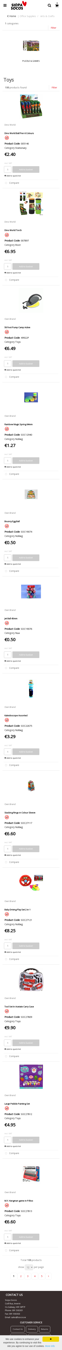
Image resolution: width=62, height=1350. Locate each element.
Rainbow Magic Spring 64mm (18, 424)
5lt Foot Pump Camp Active (17, 327)
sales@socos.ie (18, 1317)
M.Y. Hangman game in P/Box (18, 1200)
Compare (11, 183)
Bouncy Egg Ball (12, 521)
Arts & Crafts (47, 16)
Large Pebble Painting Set (17, 1103)
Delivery (32, 1329)
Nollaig (19, 439)
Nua (17, 633)
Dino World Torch (13, 230)
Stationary (20, 147)
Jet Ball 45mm (10, 618)
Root (18, 244)
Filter (53, 27)
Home (11, 16)
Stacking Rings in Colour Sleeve (19, 812)
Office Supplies (28, 16)
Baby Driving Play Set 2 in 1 (17, 909)
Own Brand (10, 318)
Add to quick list (12, 175)
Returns (44, 1329)
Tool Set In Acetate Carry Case (19, 1006)
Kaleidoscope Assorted (15, 715)
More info (50, 1346)
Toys (18, 341)
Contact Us (18, 1329)
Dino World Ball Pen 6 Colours (19, 133)
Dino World (10, 124)
